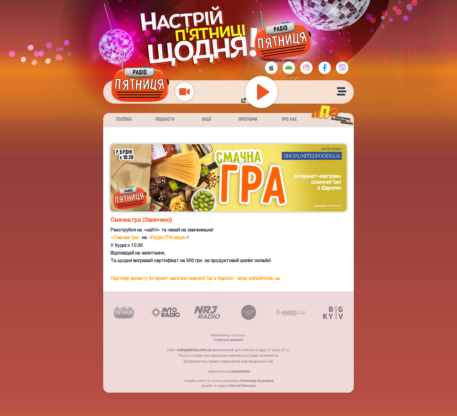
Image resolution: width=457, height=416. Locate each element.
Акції (207, 119)
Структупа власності (228, 340)
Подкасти (165, 119)
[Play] (261, 92)
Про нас (289, 119)
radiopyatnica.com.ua (194, 350)
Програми (248, 119)
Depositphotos (240, 371)
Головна (124, 119)
